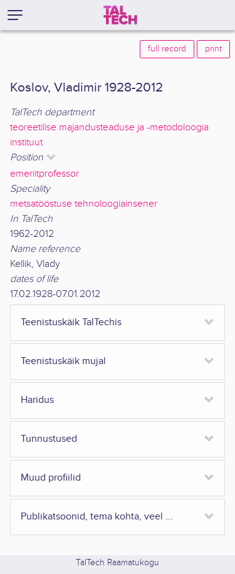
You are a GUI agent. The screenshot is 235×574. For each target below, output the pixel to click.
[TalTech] (120, 15)
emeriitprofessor (44, 174)
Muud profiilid (51, 478)
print (213, 49)
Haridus (37, 400)
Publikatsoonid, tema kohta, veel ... (97, 517)
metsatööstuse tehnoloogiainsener (83, 204)
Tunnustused (49, 439)
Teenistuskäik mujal (63, 361)
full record (167, 49)
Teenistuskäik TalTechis (71, 322)
